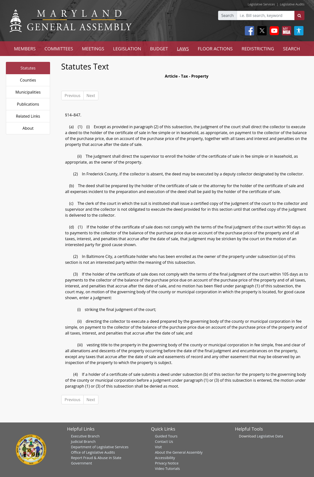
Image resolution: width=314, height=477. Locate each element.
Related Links (28, 116)
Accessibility (165, 457)
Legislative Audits (292, 4)
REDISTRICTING (258, 48)
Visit (158, 446)
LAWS (183, 48)
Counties (28, 80)
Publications (28, 104)
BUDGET (159, 48)
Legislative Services (261, 4)
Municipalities (28, 92)
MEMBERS (25, 48)
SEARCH (291, 48)
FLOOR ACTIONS (215, 48)
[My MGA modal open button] (285, 30)
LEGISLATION (127, 48)
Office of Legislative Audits (93, 452)
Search (227, 15)
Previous (72, 95)
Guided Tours (166, 436)
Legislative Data (270, 436)
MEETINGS (93, 48)
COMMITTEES (58, 48)
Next (91, 95)
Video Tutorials (167, 468)
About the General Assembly (178, 452)
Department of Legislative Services (100, 446)
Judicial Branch (83, 441)
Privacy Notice (166, 463)
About (28, 128)
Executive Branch (85, 436)
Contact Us (164, 441)
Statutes (28, 68)
